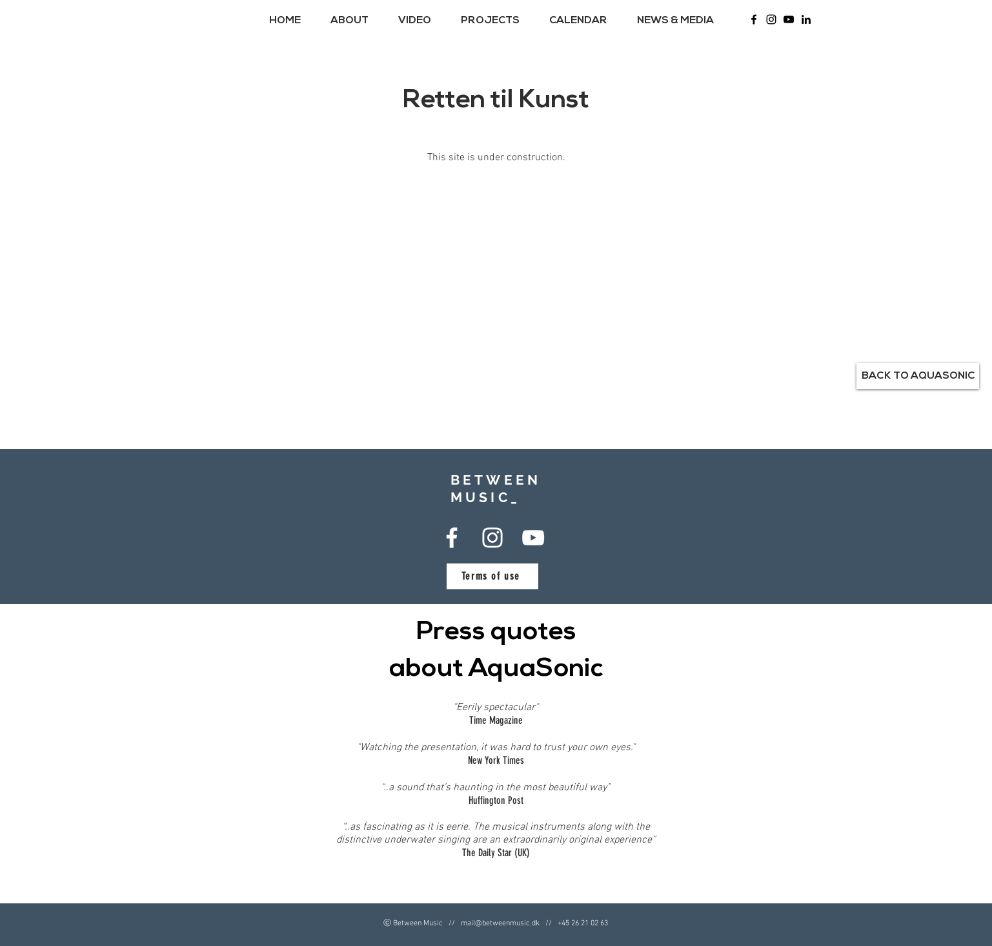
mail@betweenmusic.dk (500, 923)
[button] (355, 20)
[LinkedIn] (806, 19)
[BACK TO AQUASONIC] (917, 376)
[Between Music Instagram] (771, 19)
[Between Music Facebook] (753, 19)
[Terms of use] (492, 576)
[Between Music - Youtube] (788, 19)
